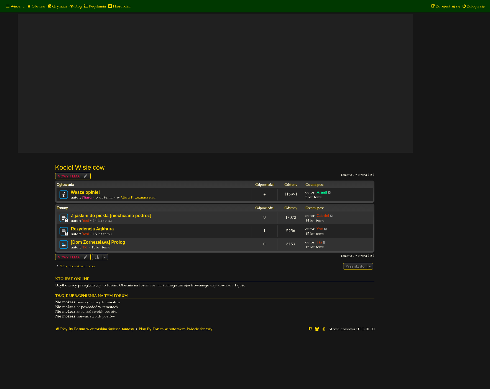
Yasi (85, 220)
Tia (84, 247)
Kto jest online (72, 278)
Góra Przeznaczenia (138, 197)
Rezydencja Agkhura (92, 229)
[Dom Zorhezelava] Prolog (98, 242)
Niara (86, 197)
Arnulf (322, 192)
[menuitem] (36, 6)
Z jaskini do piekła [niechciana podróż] (111, 215)
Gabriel (323, 215)
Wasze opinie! (85, 192)
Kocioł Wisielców (80, 167)
